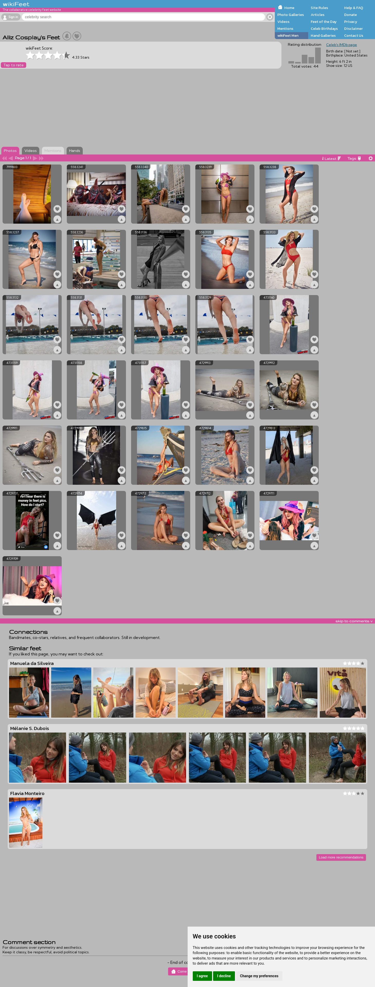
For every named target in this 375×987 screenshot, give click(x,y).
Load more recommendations (341, 857)
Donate (350, 14)
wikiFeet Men (287, 35)
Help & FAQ (353, 8)
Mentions (285, 28)
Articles (317, 14)
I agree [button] (202, 976)
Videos (283, 21)
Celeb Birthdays (324, 28)
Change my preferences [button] (259, 976)
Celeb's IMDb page (341, 45)
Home (289, 8)
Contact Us (353, 35)
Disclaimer (353, 28)
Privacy (350, 21)
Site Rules (319, 8)
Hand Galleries (323, 35)
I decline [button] (224, 976)
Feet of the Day (324, 21)
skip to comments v (353, 621)
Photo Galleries (290, 14)
